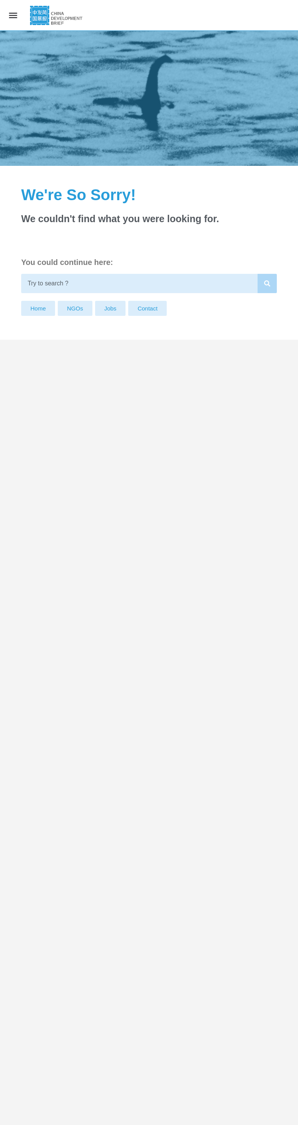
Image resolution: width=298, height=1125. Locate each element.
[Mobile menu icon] (13, 15)
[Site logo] (57, 15)
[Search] (267, 283)
